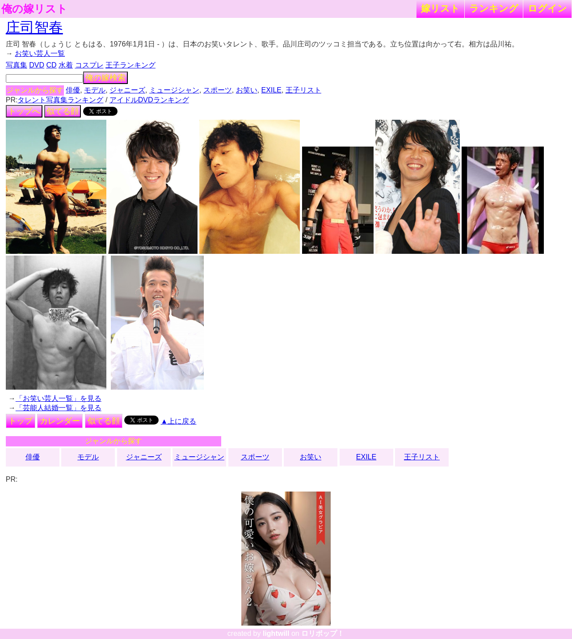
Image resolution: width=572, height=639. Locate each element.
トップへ (24, 111)
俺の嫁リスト (34, 9)
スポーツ (217, 90)
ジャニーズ (127, 90)
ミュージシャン (174, 90)
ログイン (547, 8)
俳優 (73, 90)
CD (51, 65)
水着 (66, 65)
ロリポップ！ (322, 633)
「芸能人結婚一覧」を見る (58, 408)
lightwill (276, 633)
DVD (36, 65)
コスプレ (89, 65)
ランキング (493, 8)
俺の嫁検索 (105, 77)
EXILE (271, 90)
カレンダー (60, 420)
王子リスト (303, 90)
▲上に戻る (179, 421)
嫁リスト (440, 8)
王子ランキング (130, 65)
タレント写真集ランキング (60, 100)
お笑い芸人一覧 (40, 53)
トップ (20, 420)
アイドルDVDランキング (149, 100)
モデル (94, 90)
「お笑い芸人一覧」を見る (58, 398)
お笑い (246, 90)
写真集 (16, 65)
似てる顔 (62, 111)
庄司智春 (34, 27)
